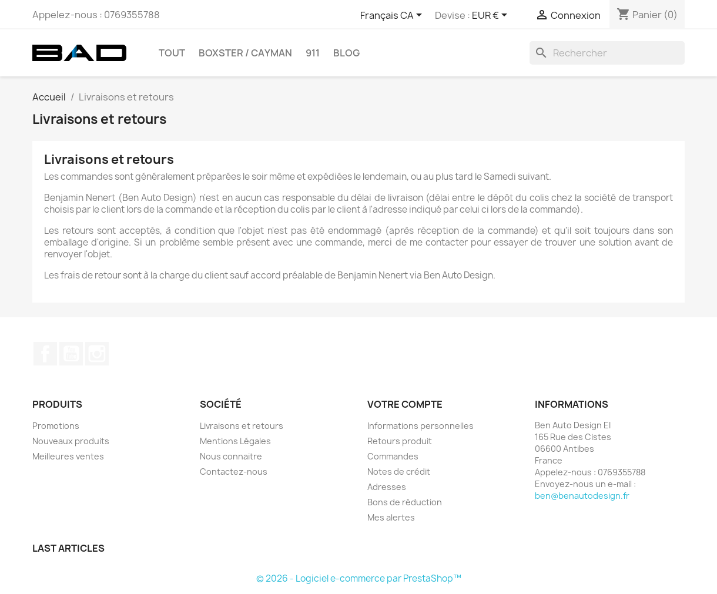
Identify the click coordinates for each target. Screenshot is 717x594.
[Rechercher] (607, 53)
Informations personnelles (420, 425)
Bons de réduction (404, 502)
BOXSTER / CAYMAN (245, 52)
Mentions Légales (235, 441)
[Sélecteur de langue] (393, 16)
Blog (346, 52)
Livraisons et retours (241, 425)
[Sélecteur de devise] (491, 16)
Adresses (386, 486)
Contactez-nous (233, 471)
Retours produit (399, 441)
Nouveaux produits (70, 441)
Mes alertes (391, 517)
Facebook (45, 353)
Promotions (55, 425)
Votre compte (405, 404)
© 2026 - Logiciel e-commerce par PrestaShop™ (358, 578)
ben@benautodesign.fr (582, 495)
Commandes (392, 456)
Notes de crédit (398, 471)
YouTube (71, 353)
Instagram (97, 353)
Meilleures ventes (68, 456)
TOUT (172, 52)
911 (313, 52)
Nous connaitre (231, 456)
